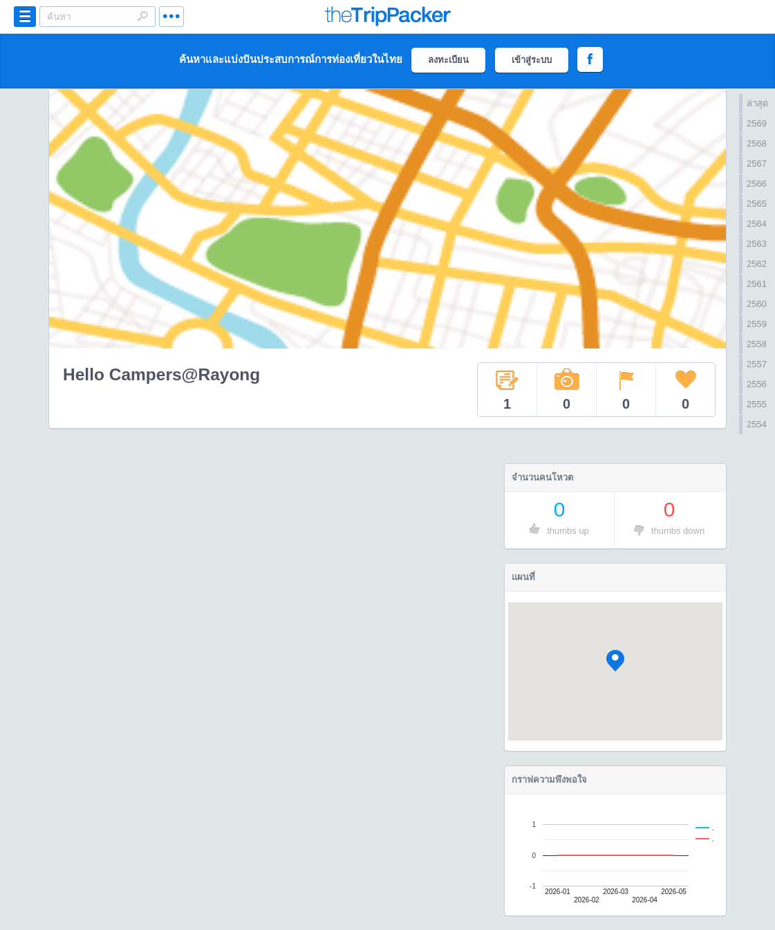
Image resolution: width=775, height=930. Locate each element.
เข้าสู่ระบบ (532, 60)
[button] (615, 660)
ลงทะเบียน (448, 60)
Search (142, 16)
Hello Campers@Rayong (161, 374)
